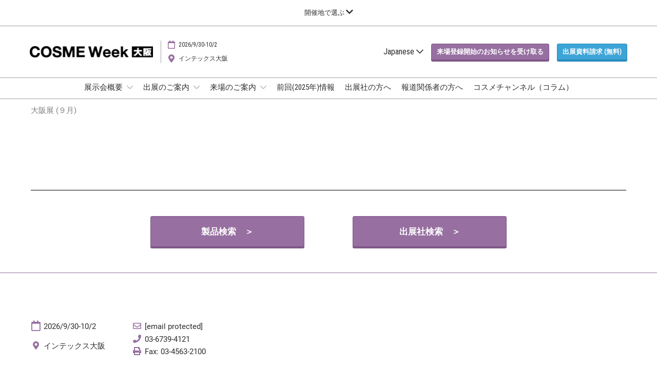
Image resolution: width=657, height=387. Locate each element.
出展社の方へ (368, 97)
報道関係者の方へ (432, 97)
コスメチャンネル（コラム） (523, 97)
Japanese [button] (403, 61)
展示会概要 (104, 97)
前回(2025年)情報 (306, 97)
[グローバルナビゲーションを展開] (328, 12)
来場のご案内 (234, 97)
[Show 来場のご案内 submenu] (263, 97)
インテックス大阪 (203, 68)
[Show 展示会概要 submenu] (130, 97)
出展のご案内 (167, 97)
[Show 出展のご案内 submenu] (197, 97)
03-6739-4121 (167, 348)
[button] (490, 61)
